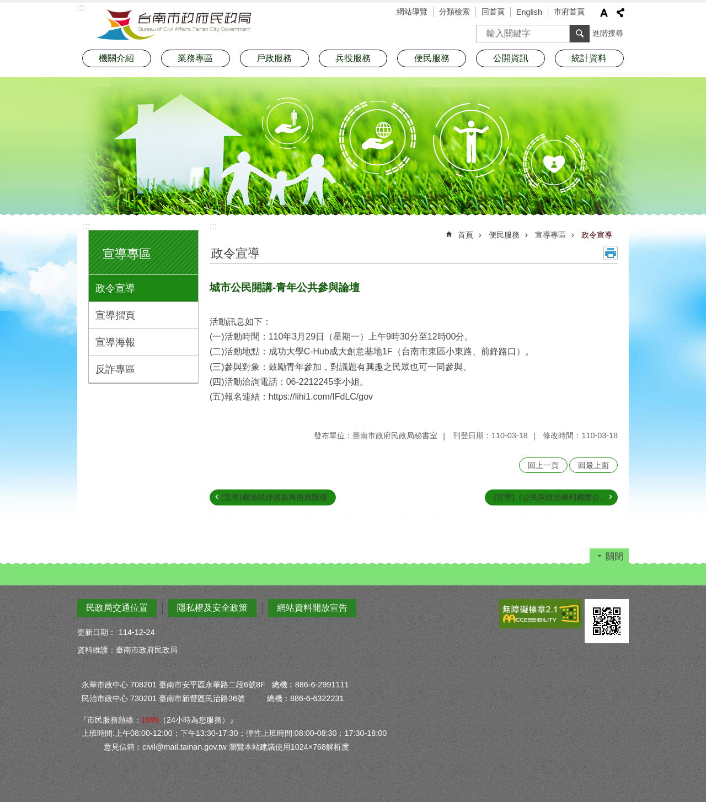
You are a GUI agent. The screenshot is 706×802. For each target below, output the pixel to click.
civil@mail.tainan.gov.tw (184, 746)
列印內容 (610, 253)
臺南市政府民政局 (173, 25)
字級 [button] (604, 12)
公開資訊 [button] (510, 58)
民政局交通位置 (117, 607)
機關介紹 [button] (116, 58)
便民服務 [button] (432, 58)
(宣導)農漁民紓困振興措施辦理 (274, 497)
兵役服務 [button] (353, 58)
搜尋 (485, 30)
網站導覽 (412, 11)
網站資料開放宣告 (312, 607)
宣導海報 (115, 342)
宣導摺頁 (115, 315)
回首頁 (493, 11)
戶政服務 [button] (274, 58)
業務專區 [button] (195, 58)
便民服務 (504, 234)
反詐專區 (115, 369)
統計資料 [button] (589, 58)
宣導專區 (127, 254)
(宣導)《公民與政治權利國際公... (550, 497)
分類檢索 (454, 11)
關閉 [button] (614, 556)
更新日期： (96, 632)
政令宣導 (115, 288)
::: (86, 226)
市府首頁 (569, 11)
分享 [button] (620, 12)
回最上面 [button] (593, 465)
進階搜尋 (607, 33)
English (529, 12)
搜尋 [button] (580, 33)
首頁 (465, 234)
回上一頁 (543, 465)
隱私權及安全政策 (212, 607)
